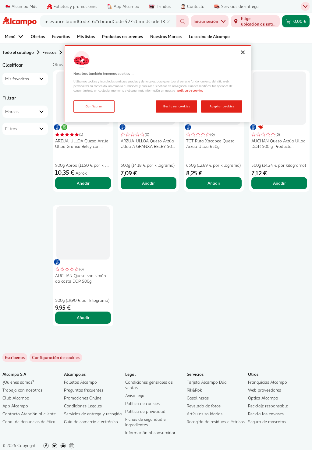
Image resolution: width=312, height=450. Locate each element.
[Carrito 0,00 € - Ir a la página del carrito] (296, 21)
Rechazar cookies (176, 106)
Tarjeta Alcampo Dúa (207, 382)
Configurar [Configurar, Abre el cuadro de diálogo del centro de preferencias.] (94, 106)
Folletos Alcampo (80, 382)
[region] (157, 83)
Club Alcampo (15, 397)
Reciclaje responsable (268, 405)
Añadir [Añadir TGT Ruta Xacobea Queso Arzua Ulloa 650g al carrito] (213, 183)
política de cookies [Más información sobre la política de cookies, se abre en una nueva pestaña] (190, 90)
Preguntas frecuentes (83, 389)
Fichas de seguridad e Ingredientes (145, 422)
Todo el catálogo (18, 52)
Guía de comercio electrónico (91, 421)
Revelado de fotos (204, 405)
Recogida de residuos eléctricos (216, 421)
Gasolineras (198, 397)
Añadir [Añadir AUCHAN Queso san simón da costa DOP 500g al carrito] (83, 317)
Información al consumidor (150, 432)
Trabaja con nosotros (22, 389)
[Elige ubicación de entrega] (255, 21)
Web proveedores (264, 389)
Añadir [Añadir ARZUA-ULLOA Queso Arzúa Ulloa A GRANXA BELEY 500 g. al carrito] (148, 183)
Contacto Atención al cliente (29, 413)
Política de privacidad (145, 411)
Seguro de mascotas (267, 421)
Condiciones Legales (83, 405)
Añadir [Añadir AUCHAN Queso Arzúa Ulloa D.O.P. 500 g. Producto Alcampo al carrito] (279, 183)
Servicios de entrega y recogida (93, 413)
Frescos (49, 52)
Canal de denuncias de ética (28, 421)
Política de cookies (142, 403)
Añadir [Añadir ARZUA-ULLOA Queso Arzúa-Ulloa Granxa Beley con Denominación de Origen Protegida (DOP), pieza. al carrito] (83, 183)
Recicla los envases (266, 413)
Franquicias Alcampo (267, 382)
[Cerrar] (243, 52)
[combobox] (108, 21)
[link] (56, 357)
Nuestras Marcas (166, 36)
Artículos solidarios (204, 413)
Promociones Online (82, 397)
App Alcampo (15, 405)
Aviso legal (135, 395)
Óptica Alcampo (263, 397)
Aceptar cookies (222, 106)
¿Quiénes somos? (18, 382)
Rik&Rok (194, 389)
